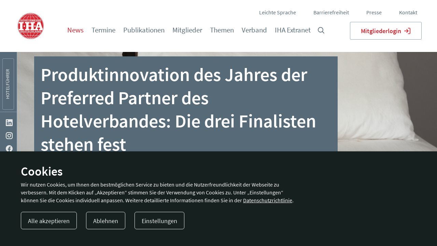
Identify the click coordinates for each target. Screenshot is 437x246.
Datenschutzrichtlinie (267, 200)
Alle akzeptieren (49, 221)
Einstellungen (159, 221)
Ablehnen (105, 221)
